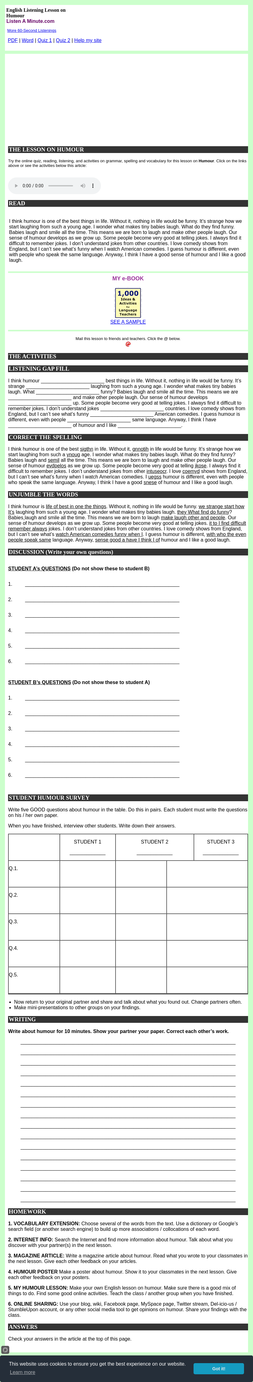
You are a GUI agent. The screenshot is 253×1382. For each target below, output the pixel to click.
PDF (13, 40)
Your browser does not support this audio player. (54, 185)
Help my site (88, 40)
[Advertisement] (128, 97)
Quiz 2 (63, 40)
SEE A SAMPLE (128, 322)
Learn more (22, 1372)
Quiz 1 (44, 40)
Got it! (218, 1368)
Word (27, 40)
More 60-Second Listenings (31, 30)
